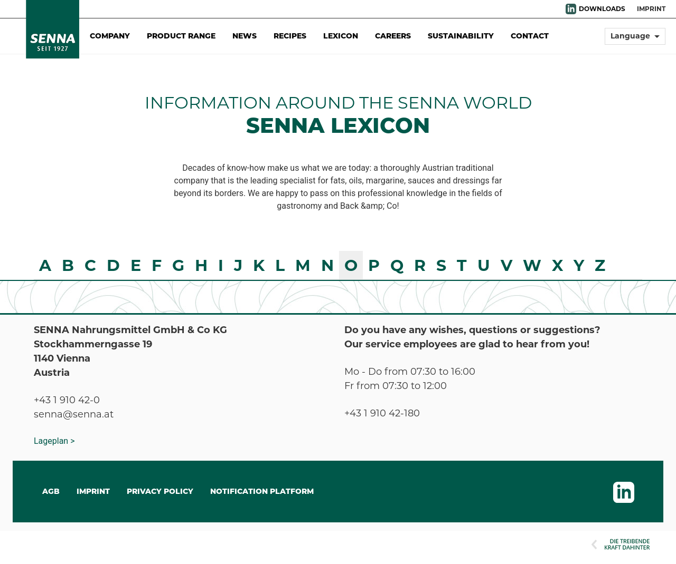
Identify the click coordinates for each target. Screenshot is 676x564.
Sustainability (461, 36)
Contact (530, 36)
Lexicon (340, 36)
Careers (393, 36)
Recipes (290, 36)
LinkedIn (571, 9)
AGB (51, 491)
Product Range (181, 36)
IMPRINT (93, 491)
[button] (635, 41)
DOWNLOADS (602, 9)
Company (110, 36)
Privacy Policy (160, 491)
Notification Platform (262, 491)
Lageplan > (54, 441)
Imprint (651, 9)
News (244, 36)
